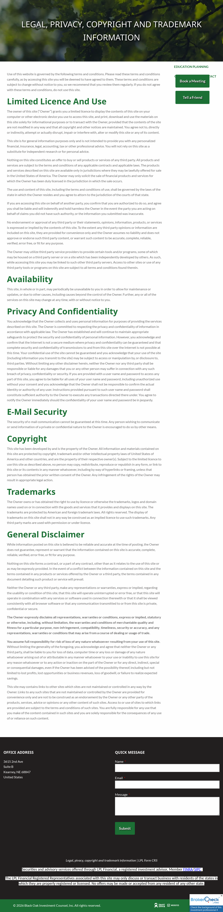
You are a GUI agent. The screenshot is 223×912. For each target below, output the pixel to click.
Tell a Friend (192, 97)
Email (133, 778)
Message (136, 794)
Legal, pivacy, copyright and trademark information (101, 860)
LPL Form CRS (147, 860)
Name (134, 761)
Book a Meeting (192, 81)
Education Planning (191, 66)
